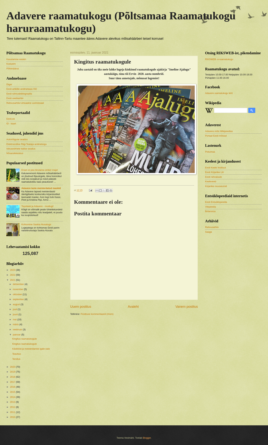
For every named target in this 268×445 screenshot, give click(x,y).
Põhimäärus (12, 68)
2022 (13, 274)
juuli (15, 309)
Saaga (208, 232)
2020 (13, 366)
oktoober (18, 294)
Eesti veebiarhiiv (15, 98)
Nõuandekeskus (14, 153)
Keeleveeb (210, 181)
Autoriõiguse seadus (17, 139)
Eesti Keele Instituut (215, 167)
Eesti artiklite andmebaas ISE (21, 89)
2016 (13, 386)
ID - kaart (11, 123)
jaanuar (17, 334)
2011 (13, 412)
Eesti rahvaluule (213, 177)
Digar (9, 84)
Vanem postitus (186, 306)
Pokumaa (210, 151)
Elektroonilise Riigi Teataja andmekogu (26, 144)
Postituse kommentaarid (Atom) (97, 314)
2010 (13, 417)
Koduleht (11, 63)
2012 (13, 407)
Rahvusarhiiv (212, 227)
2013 (13, 402)
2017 (13, 382)
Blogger (147, 437)
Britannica (210, 211)
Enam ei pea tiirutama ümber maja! (39, 170)
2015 (13, 392)
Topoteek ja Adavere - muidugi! (37, 206)
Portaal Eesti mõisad (216, 135)
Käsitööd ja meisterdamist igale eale (31, 348)
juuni (15, 314)
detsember (18, 284)
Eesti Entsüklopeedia (216, 202)
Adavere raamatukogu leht (219, 93)
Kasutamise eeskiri (16, 59)
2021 (13, 280)
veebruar (18, 329)
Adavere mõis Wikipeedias (219, 131)
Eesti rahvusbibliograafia (19, 93)
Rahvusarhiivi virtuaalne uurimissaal (25, 103)
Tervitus (16, 359)
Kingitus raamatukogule (24, 338)
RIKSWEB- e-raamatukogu (219, 59)
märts (16, 324)
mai (15, 319)
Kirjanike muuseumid (216, 186)
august (16, 304)
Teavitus (16, 354)
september (18, 299)
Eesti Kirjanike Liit (214, 172)
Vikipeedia (210, 206)
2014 (13, 397)
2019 (13, 371)
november (18, 289)
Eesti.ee (10, 118)
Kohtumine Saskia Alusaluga (36, 224)
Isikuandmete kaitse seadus (20, 148)
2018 (13, 376)
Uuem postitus (80, 306)
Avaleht (133, 306)
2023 (13, 270)
